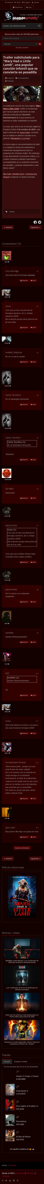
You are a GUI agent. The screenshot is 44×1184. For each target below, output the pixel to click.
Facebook (9, 2)
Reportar (24, 280)
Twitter (17, 2)
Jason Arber (25, 132)
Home (4, 1165)
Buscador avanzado (22, 47)
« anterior (8, 227)
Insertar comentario (22, 848)
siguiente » (35, 227)
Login (30, 7)
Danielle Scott (18, 174)
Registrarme (19, 7)
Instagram (26, 2)
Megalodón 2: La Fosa (20, 138)
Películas (10, 81)
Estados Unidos (20, 1062)
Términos (30, 1173)
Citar (33, 280)
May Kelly (7, 174)
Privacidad (20, 1173)
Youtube (35, 2)
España (7, 1062)
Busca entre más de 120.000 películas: (22, 34)
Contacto (6, 1176)
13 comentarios (23, 78)
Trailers (12, 212)
